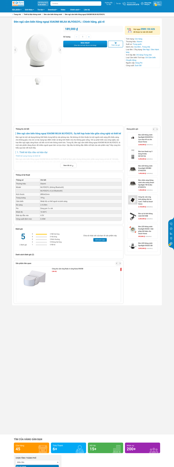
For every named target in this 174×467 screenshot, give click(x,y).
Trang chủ (16, 14)
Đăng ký (147, 4)
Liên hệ (87, 10)
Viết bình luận (100, 240)
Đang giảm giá (132, 129)
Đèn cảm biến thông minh (53, 14)
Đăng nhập (147, 3)
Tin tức (118, 3)
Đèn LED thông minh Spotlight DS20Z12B (145, 244)
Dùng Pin (138, 63)
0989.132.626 (148, 29)
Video (63, 10)
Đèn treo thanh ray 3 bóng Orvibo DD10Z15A (145, 154)
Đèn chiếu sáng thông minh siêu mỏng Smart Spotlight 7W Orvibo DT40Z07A (146, 183)
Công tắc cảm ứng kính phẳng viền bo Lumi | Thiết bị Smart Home (145, 200)
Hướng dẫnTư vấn (109, 3)
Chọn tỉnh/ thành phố (26, 458)
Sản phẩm (16, 10)
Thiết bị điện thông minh (32, 14)
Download (53, 10)
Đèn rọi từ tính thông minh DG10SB (145, 215)
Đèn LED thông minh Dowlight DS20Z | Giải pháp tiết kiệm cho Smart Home (145, 230)
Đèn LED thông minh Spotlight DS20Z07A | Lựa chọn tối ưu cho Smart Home (145, 138)
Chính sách (76, 10)
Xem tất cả (68, 165)
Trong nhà (146, 47)
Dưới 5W (138, 65)
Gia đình (137, 47)
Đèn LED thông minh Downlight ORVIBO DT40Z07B (145, 168)
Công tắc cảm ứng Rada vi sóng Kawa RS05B (67, 269)
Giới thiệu (29, 10)
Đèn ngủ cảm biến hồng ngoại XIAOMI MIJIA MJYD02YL (85, 14)
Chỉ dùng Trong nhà (144, 55)
